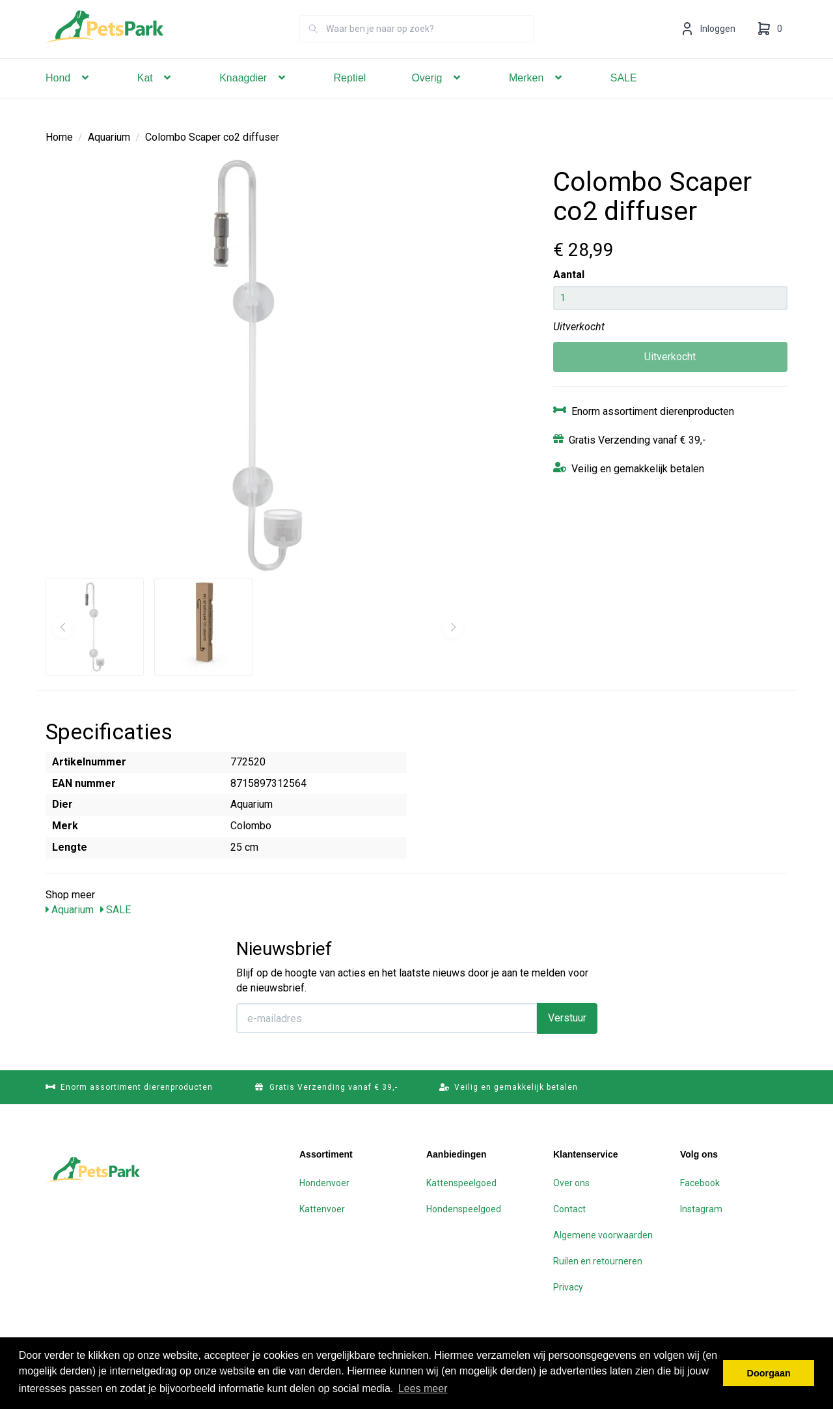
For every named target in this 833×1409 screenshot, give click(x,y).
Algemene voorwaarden (603, 1234)
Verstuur (567, 1017)
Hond (69, 96)
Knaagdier (253, 96)
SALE (623, 96)
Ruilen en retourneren (597, 1260)
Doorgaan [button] (769, 1373)
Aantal (568, 274)
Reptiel (350, 96)
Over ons (571, 1182)
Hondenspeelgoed (463, 1208)
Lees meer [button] (423, 1388)
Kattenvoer (322, 1208)
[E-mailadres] (387, 1017)
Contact (569, 1208)
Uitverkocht (670, 356)
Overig (437, 96)
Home (59, 136)
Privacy (568, 1286)
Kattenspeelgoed (461, 1182)
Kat (155, 96)
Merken (537, 96)
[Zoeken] (313, 47)
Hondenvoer (324, 1182)
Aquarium (109, 136)
